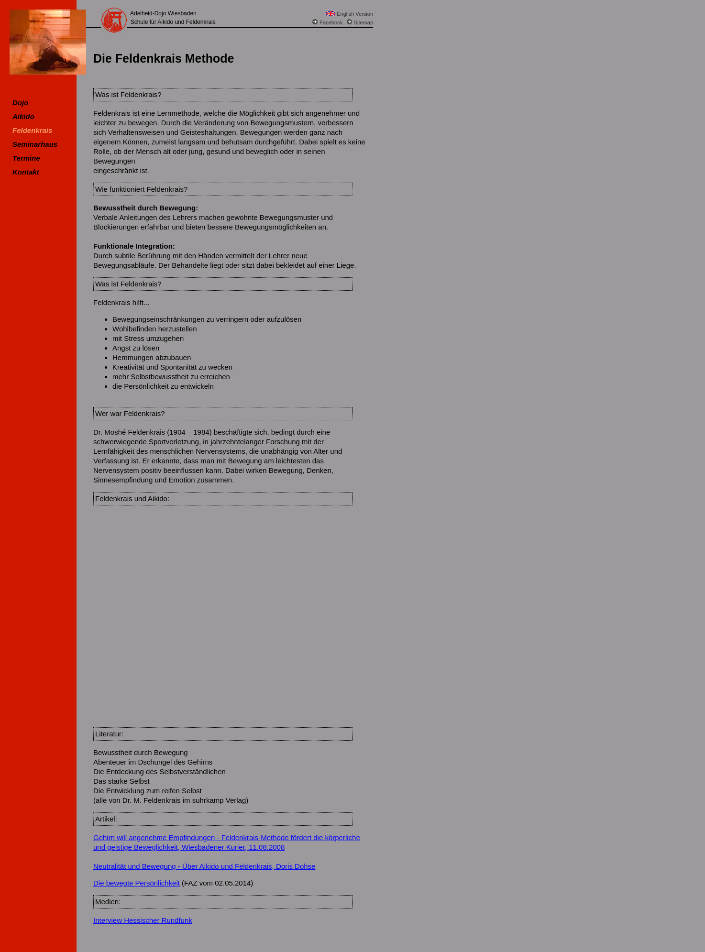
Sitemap (363, 22)
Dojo (20, 102)
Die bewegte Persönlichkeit (136, 883)
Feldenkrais (32, 130)
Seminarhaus (34, 144)
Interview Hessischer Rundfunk (142, 920)
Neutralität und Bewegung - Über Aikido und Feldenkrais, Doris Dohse (204, 866)
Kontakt (25, 172)
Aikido (23, 116)
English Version (355, 14)
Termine (26, 158)
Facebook (330, 22)
